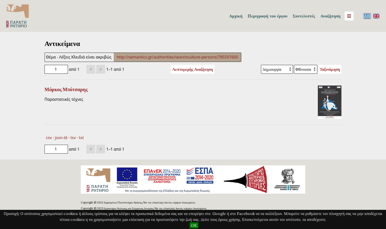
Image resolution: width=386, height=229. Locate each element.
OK (194, 225)
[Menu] (349, 16)
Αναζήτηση (330, 16)
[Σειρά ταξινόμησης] (305, 69)
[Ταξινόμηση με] (277, 69)
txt (81, 137)
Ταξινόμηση (330, 69)
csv (49, 137)
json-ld (61, 137)
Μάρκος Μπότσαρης (66, 89)
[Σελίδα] (56, 69)
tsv (73, 137)
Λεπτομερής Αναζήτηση (192, 69)
